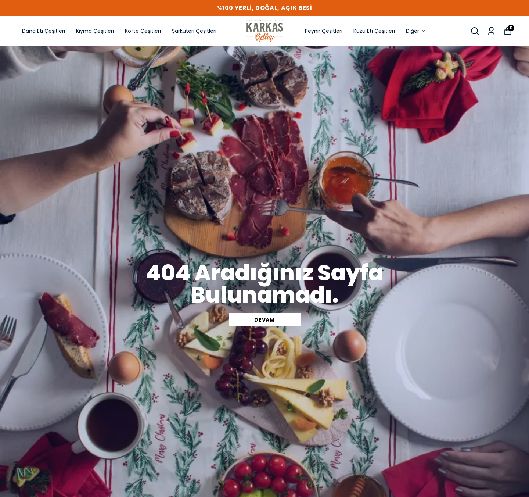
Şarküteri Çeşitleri (194, 31)
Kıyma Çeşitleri (95, 31)
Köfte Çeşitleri (143, 31)
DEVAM (264, 319)
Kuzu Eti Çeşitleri (374, 31)
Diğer (416, 31)
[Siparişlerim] (491, 31)
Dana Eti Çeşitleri (43, 31)
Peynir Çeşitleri (323, 31)
